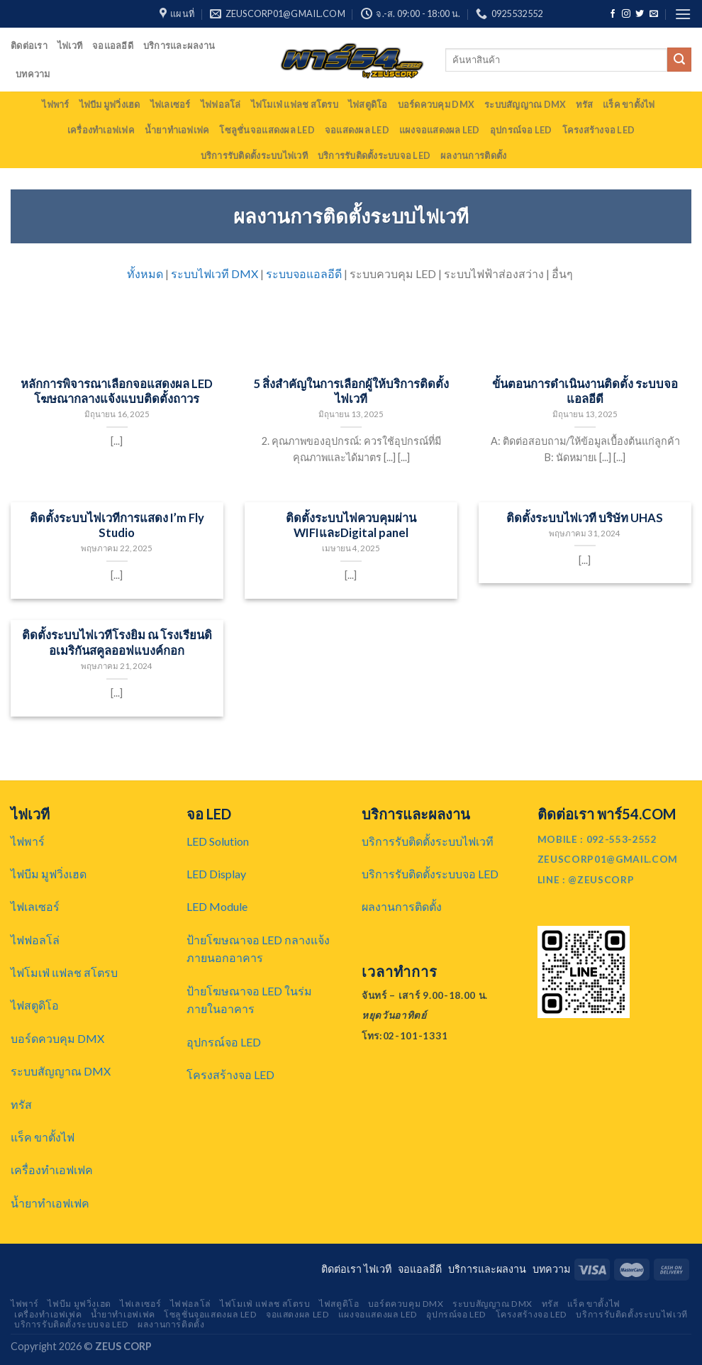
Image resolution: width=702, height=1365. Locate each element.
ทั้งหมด (145, 273)
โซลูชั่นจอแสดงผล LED (266, 130)
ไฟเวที (69, 45)
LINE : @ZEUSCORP (586, 879)
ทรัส (584, 104)
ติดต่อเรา (29, 45)
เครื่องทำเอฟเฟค (101, 130)
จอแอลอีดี (112, 45)
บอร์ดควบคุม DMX (436, 104)
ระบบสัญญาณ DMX (525, 104)
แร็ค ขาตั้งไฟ (629, 104)
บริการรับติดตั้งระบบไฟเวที (254, 155)
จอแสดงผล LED (357, 130)
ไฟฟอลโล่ (221, 104)
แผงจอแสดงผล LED (439, 130)
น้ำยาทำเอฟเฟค (177, 130)
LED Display (216, 873)
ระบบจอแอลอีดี (304, 273)
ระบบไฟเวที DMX (214, 273)
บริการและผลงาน (179, 45)
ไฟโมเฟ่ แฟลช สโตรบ (294, 104)
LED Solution (217, 841)
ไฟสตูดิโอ (368, 104)
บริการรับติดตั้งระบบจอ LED (374, 155)
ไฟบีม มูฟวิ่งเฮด (109, 104)
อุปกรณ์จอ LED (521, 130)
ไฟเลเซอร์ (170, 104)
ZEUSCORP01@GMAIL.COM (608, 859)
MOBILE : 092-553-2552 (597, 839)
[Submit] (679, 60)
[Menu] (682, 14)
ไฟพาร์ (55, 104)
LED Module (216, 906)
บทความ (33, 73)
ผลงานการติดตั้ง (473, 155)
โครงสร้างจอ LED (598, 130)
